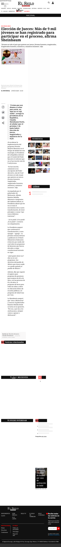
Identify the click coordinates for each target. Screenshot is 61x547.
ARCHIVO (5, 11)
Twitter (3, 113)
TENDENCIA (37, 139)
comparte (3, 124)
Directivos (4, 530)
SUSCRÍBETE (27, 11)
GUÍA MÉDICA (14, 514)
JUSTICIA (9, 8)
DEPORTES (40, 8)
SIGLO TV (23, 513)
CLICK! (3, 516)
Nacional (30, 15)
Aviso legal (15, 531)
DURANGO (3, 8)
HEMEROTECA (12, 11)
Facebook (3, 108)
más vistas (44, 436)
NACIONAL (19, 8)
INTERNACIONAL (27, 8)
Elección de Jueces (6, 26)
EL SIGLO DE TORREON (32, 515)
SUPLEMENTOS (5, 513)
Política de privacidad (15, 528)
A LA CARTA (14, 518)
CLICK (44, 8)
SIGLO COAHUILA (41, 514)
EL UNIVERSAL (5, 91)
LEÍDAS (36, 186)
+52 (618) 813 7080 (53, 541)
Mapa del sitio (15, 534)
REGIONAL (14, 8)
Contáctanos (4, 532)
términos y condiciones (54, 534)
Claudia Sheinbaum (7, 335)
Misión (3, 528)
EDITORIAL (34, 8)
